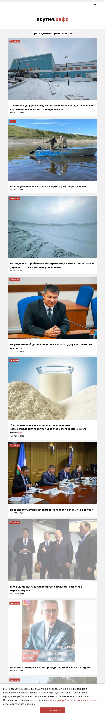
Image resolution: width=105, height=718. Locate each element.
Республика (15, 41)
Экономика (14, 360)
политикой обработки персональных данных (72, 700)
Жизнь (12, 122)
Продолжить (52, 710)
